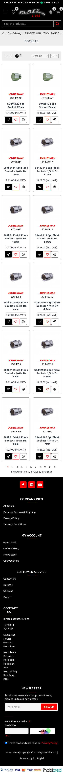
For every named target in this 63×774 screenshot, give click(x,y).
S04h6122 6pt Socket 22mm (15, 105)
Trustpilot (51, 2)
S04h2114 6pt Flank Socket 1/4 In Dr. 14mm (47, 238)
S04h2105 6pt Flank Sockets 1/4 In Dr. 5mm (16, 373)
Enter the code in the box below (16, 723)
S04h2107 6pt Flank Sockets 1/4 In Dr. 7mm (47, 440)
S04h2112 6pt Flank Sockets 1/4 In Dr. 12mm (47, 171)
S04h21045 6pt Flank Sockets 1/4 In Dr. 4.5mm (47, 305)
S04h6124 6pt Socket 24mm (47, 105)
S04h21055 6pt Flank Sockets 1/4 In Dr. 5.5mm (47, 373)
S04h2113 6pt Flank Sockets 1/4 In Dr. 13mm (16, 238)
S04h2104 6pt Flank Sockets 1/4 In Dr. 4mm (16, 305)
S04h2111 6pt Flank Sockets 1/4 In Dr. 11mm (16, 171)
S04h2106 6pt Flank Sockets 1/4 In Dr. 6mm (16, 440)
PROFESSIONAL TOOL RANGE (42, 33)
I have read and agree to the (31, 743)
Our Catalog (14, 33)
